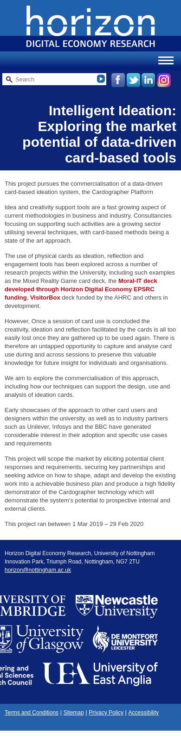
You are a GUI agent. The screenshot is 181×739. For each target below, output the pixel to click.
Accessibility (144, 712)
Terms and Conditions (31, 712)
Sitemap (74, 712)
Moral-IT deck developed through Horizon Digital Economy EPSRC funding (81, 289)
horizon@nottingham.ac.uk (38, 570)
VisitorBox (45, 297)
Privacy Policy (106, 712)
